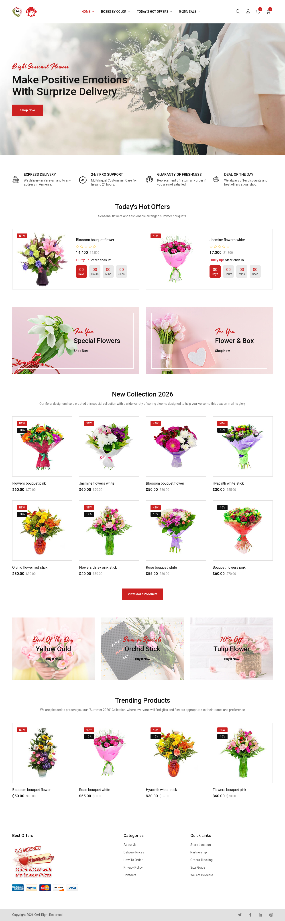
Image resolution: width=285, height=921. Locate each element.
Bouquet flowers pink (229, 567)
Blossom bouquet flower (95, 240)
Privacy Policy (133, 867)
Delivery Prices (134, 852)
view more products (142, 594)
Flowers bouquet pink (29, 483)
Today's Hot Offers (154, 11)
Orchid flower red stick (29, 567)
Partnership (198, 852)
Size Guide (197, 867)
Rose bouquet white (161, 567)
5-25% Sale (189, 11)
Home (87, 11)
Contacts (130, 875)
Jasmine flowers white (227, 240)
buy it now (53, 659)
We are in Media (201, 875)
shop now (27, 110)
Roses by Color (115, 11)
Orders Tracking (201, 859)
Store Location (200, 844)
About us (130, 844)
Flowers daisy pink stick (98, 567)
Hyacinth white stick (228, 483)
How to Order (133, 859)
